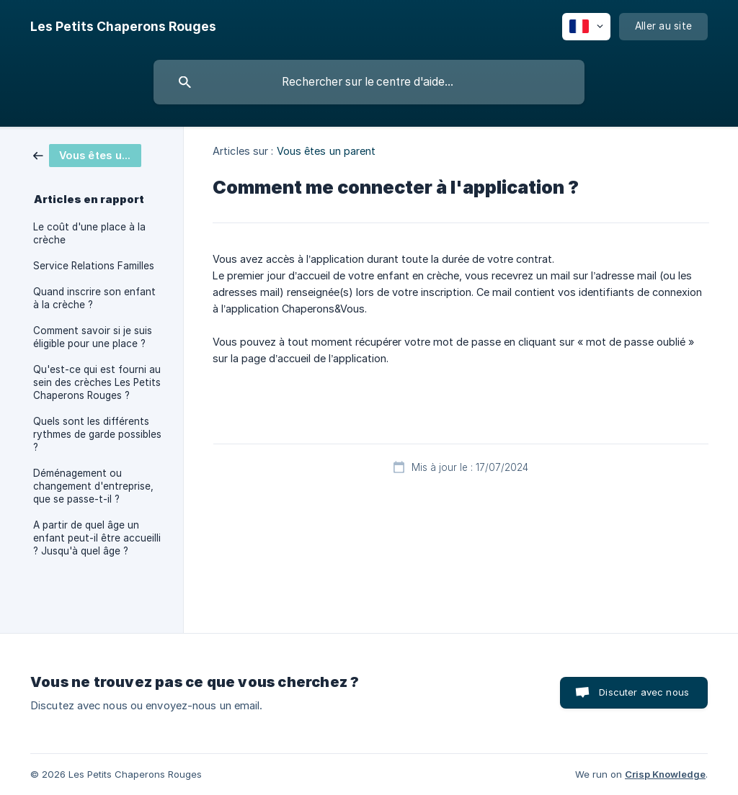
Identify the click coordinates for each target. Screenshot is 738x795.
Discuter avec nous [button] (644, 692)
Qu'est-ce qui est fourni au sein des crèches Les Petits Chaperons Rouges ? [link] (97, 382)
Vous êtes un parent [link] (326, 151)
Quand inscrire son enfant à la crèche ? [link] (94, 298)
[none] (123, 26)
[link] (87, 154)
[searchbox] (369, 82)
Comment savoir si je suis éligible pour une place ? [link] (92, 337)
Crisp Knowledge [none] (665, 774)
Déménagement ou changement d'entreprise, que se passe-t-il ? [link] (93, 486)
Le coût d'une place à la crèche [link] (89, 233)
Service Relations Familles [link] (93, 265)
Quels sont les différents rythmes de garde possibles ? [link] (97, 434)
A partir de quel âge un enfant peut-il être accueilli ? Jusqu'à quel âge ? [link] (97, 538)
